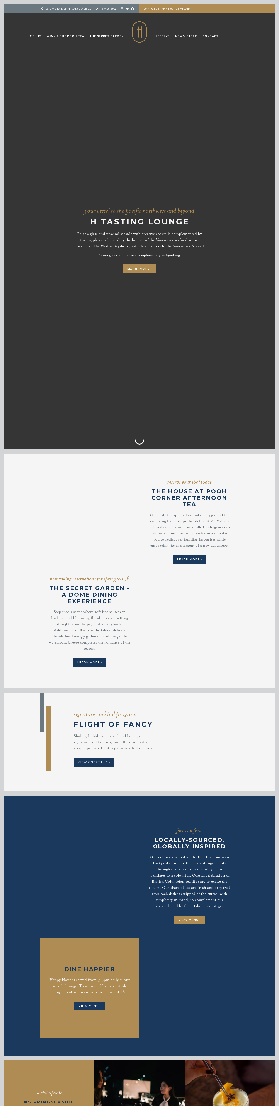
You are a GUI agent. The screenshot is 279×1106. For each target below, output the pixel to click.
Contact (210, 36)
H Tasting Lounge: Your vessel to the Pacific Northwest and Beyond (139, 32)
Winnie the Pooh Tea (65, 36)
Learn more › (89, 662)
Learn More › (139, 268)
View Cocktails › (94, 762)
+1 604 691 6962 (108, 9)
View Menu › (190, 919)
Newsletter (186, 36)
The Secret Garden (107, 36)
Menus (35, 36)
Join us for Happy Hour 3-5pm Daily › (168, 9)
